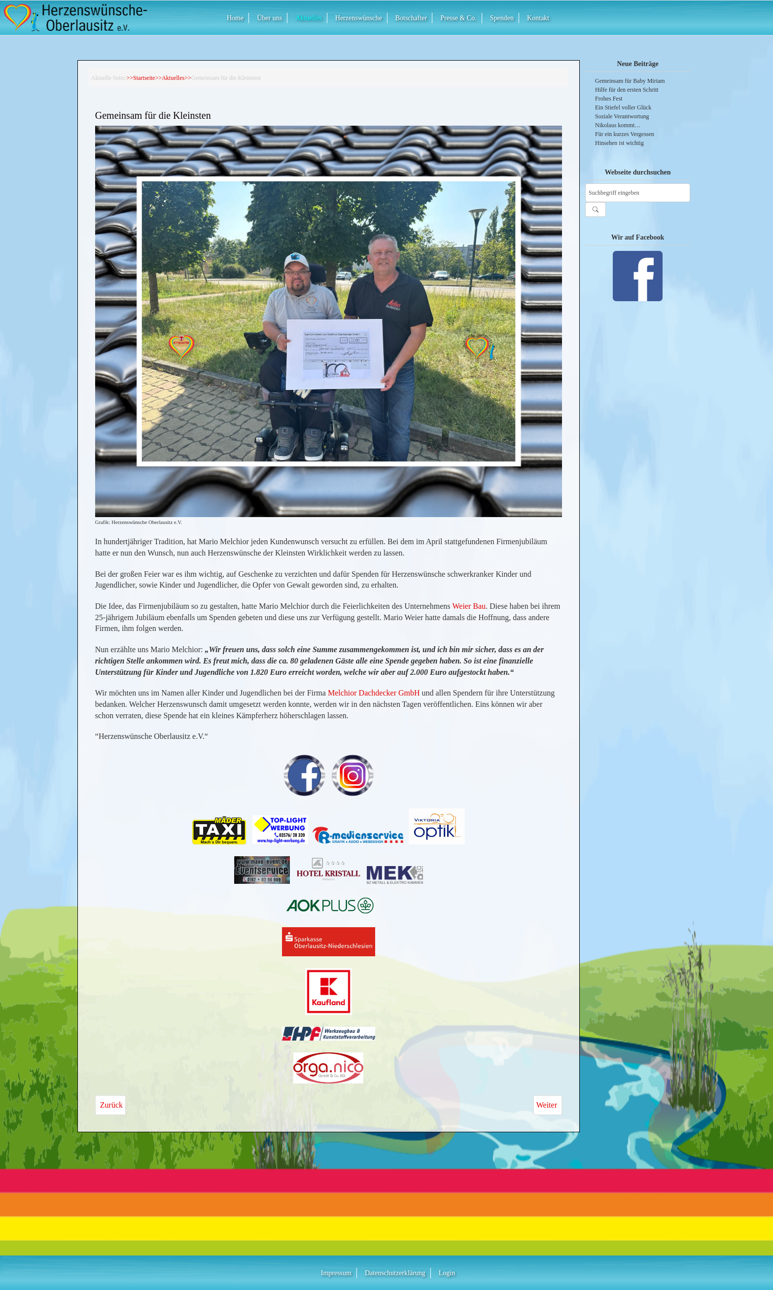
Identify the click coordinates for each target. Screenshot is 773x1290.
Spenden (502, 18)
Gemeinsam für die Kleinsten (153, 115)
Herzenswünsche (358, 18)
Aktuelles (308, 18)
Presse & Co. (458, 18)
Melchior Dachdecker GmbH (374, 693)
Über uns (269, 18)
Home (235, 18)
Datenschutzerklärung (395, 1273)
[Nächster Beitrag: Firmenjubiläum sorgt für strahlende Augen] (547, 1105)
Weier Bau (469, 606)
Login (447, 1273)
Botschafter (411, 18)
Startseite (144, 78)
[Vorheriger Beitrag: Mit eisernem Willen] (110, 1105)
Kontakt (538, 18)
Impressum (336, 1273)
